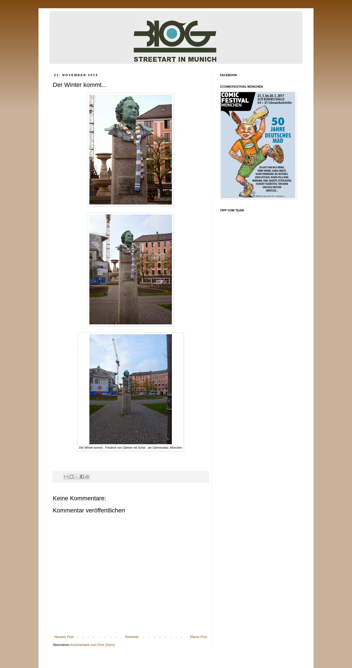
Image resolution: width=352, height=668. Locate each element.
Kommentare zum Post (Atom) (93, 645)
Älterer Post (198, 637)
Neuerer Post (64, 637)
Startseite (132, 637)
